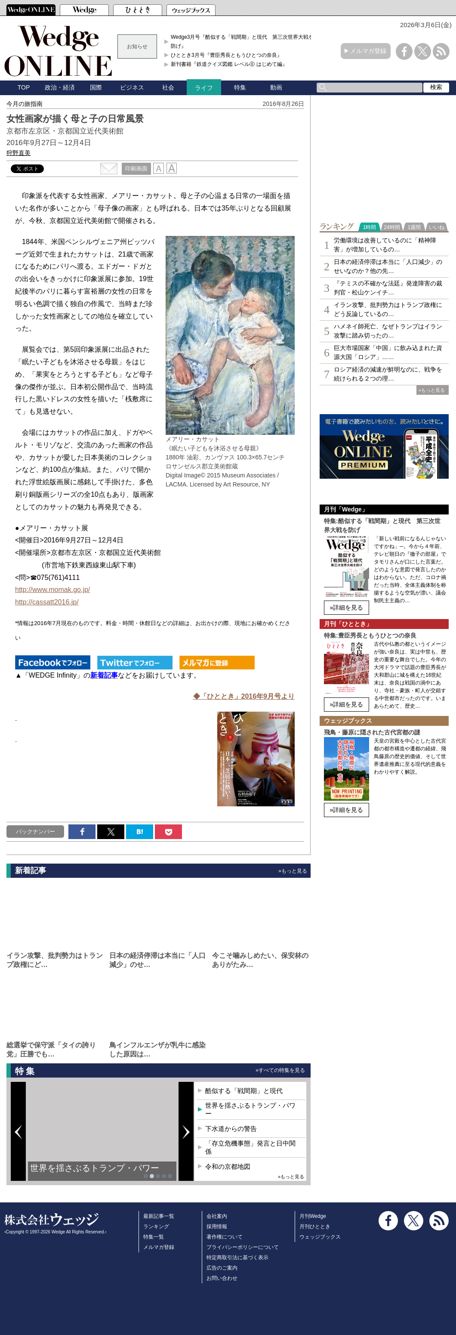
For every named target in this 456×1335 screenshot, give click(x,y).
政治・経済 (60, 87)
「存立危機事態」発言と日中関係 (250, 1147)
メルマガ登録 (368, 50)
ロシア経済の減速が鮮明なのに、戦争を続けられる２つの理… (388, 374)
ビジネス (132, 87)
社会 (168, 87)
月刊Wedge (312, 1216)
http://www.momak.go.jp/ (52, 589)
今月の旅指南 (24, 103)
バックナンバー (35, 831)
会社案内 (216, 1216)
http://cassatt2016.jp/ (47, 602)
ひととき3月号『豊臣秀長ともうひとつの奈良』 (226, 55)
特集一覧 (153, 1237)
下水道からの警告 (231, 1128)
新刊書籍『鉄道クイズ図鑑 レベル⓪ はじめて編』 (229, 64)
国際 (96, 87)
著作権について (224, 1237)
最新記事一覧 (158, 1216)
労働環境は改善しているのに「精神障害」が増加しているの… (385, 245)
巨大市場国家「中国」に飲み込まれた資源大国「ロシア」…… (388, 352)
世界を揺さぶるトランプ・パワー (94, 1168)
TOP (24, 87)
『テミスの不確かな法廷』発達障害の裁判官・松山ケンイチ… (388, 288)
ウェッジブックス (320, 1237)
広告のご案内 (221, 1268)
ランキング (156, 1226)
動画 (276, 87)
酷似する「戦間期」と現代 (244, 1090)
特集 (240, 87)
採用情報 (216, 1226)
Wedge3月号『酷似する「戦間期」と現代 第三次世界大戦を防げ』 (242, 41)
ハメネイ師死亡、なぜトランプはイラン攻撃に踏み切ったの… (388, 331)
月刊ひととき (314, 1226)
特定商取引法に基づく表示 (237, 1257)
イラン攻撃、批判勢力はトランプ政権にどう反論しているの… (388, 309)
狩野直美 (18, 152)
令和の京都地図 (227, 1166)
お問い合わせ (221, 1278)
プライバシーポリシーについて (242, 1247)
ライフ (204, 87)
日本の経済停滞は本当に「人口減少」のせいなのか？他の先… (388, 266)
